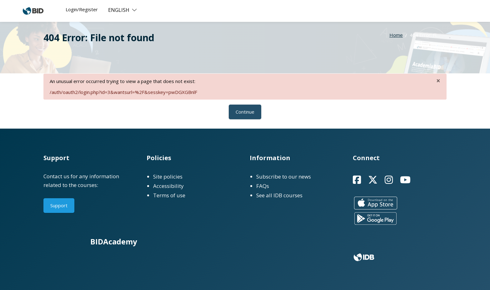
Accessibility (168, 185)
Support (59, 205)
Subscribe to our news (283, 176)
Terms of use (169, 195)
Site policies (167, 176)
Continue (245, 112)
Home (396, 35)
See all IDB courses (279, 195)
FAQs (262, 185)
